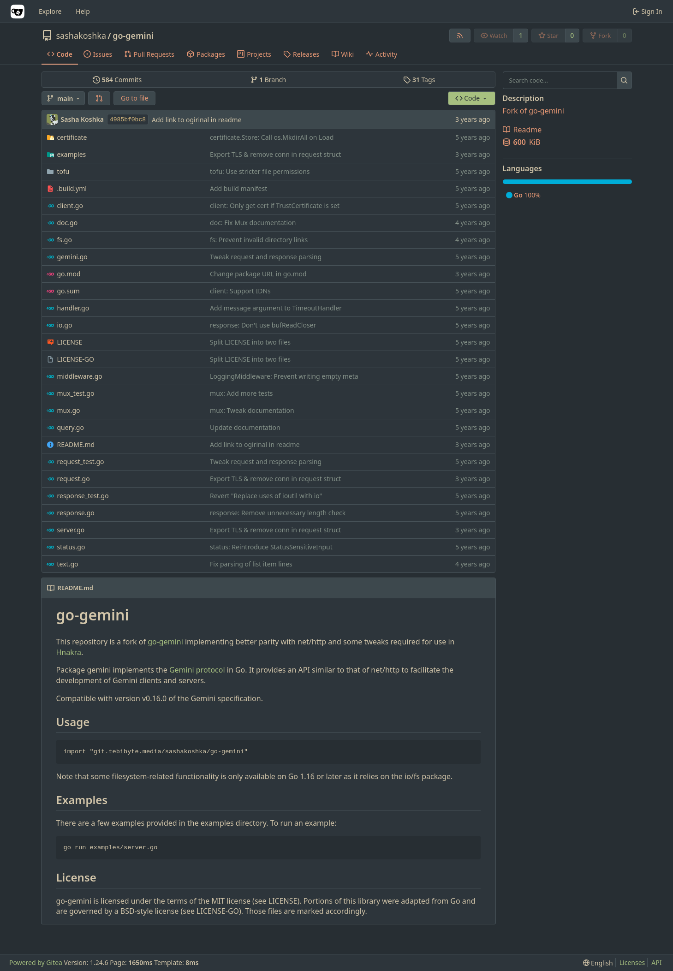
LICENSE (70, 342)
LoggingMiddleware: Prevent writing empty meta (284, 376)
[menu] (598, 963)
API (656, 962)
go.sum (68, 290)
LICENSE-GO (75, 359)
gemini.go (72, 256)
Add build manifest (238, 188)
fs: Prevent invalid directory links (259, 239)
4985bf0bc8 (128, 119)
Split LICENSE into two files (250, 342)
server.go (71, 529)
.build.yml (72, 188)
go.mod (69, 273)
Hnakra (69, 652)
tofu (63, 171)
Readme (522, 129)
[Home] (17, 11)
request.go (73, 478)
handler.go (73, 308)
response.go (76, 512)
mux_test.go (76, 393)
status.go (71, 546)
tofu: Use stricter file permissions (260, 171)
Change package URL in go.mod (258, 273)
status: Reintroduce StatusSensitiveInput (271, 546)
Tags (419, 79)
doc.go (67, 222)
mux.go (68, 410)
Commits (117, 79)
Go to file (134, 98)
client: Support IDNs (240, 290)
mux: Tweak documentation (252, 410)
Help (83, 11)
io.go (64, 325)
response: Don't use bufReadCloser (263, 325)
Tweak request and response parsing (266, 256)
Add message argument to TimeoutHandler (276, 308)
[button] (99, 98)
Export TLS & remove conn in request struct (275, 154)
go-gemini (133, 35)
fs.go (64, 239)
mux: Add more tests (241, 393)
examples (71, 154)
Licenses (632, 962)
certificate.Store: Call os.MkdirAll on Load (272, 137)
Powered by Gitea (35, 962)
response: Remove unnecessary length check (277, 512)
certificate (72, 137)
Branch (268, 79)
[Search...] (624, 80)
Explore (50, 11)
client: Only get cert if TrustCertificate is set (274, 205)
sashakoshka (81, 35)
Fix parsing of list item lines (251, 564)
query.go (70, 427)
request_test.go (80, 461)
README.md (76, 444)
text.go (67, 564)
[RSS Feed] (460, 35)
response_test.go (83, 495)
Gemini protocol (197, 670)
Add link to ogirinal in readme (197, 119)
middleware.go (79, 376)
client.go (70, 205)
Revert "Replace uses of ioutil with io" (266, 495)
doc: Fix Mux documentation (253, 222)
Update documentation (245, 427)
